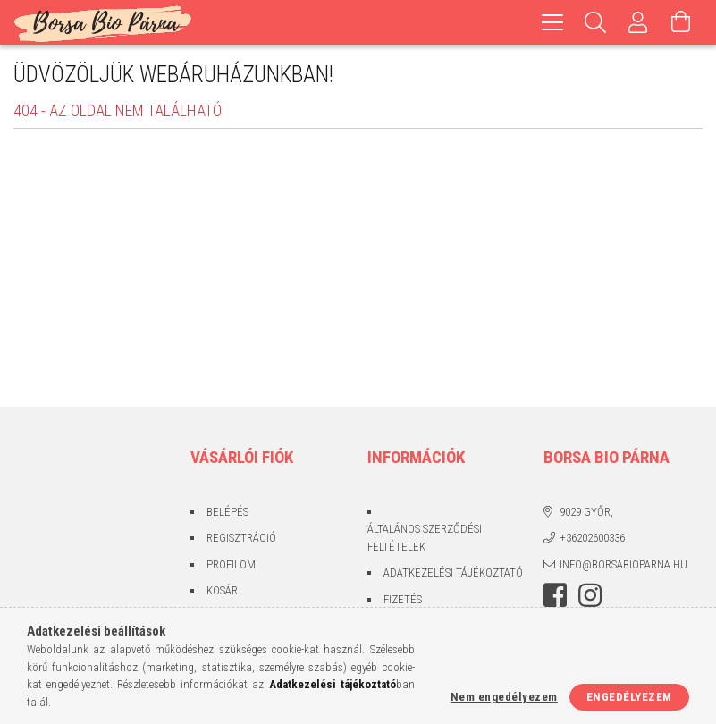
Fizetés (402, 599)
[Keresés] (595, 22)
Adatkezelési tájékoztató (453, 572)
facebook (555, 595)
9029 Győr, (586, 511)
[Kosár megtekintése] (681, 22)
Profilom (231, 564)
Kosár (222, 590)
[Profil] (638, 22)
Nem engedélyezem (504, 696)
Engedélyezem (629, 696)
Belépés (227, 511)
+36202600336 (592, 537)
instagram (590, 595)
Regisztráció (241, 537)
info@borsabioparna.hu (623, 564)
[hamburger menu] (552, 22)
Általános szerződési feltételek (424, 537)
